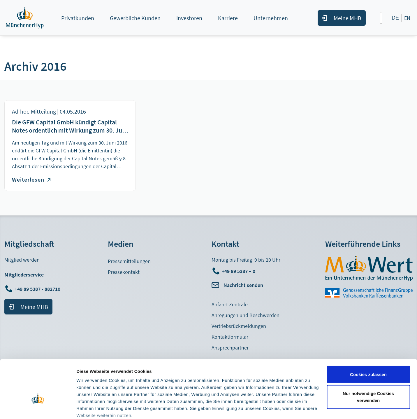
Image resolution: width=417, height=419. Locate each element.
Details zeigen (91, 407)
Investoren (189, 18)
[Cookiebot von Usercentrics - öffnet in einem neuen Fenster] (37, 407)
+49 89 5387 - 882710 (38, 289)
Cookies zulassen (368, 337)
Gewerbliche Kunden (135, 18)
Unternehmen (271, 18)
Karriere (228, 18)
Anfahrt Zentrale (230, 304)
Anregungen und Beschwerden (245, 315)
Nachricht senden (243, 285)
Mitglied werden (22, 259)
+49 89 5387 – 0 (238, 271)
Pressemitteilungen (129, 261)
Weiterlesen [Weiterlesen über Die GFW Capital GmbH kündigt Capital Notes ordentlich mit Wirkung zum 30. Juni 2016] (31, 179)
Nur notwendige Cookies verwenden (368, 360)
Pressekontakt (124, 272)
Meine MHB (347, 18)
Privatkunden (77, 18)
